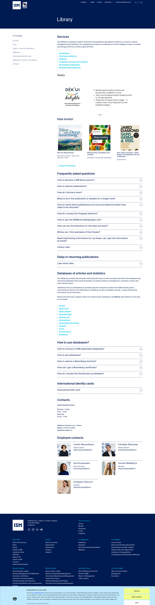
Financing (81, 545)
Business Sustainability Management (58, 574)
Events (99, 2)
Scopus (62, 306)
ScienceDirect (65, 320)
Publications (50, 547)
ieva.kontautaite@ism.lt (81, 468)
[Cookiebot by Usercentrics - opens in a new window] (15, 601)
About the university (19, 542)
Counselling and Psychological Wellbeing (125, 555)
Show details (98, 601)
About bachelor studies (21, 571)
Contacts (16, 64)
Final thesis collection (68, 56)
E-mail (80, 531)
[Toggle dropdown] (87, 2)
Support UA (16, 557)
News (93, 2)
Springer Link (64, 317)
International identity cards (22, 56)
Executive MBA (83, 574)
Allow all (136, 579)
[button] (98, 114)
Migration (81, 550)
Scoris (61, 329)
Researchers (50, 545)
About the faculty (51, 542)
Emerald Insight (65, 314)
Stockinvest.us (65, 332)
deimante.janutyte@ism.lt (82, 487)
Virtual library (64, 53)
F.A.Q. (15, 44)
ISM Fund (16, 555)
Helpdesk (81, 533)
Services (16, 41)
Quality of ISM (17, 550)
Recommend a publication (69, 65)
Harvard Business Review (69, 323)
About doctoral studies (119, 571)
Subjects (49, 552)
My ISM (80, 526)
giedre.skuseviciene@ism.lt (82, 450)
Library (80, 524)
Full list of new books (67, 166)
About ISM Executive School (87, 571)
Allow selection (137, 585)
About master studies (53, 571)
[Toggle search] (138, 2)
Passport (62, 326)
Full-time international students (89, 547)
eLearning (81, 528)
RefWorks (63, 59)
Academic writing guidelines (121, 552)
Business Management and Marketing (26, 574)
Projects (48, 550)
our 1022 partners (38, 581)
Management (116, 574)
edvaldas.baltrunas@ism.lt (127, 450)
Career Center (116, 542)
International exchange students (122, 547)
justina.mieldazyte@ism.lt (127, 468)
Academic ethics (18, 552)
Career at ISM (17, 559)
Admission (82, 542)
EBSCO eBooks (65, 311)
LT (136, 2)
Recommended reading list (70, 68)
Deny (136, 591)
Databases (16, 52)
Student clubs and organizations (122, 550)
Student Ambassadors (20, 564)
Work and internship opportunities (123, 545)
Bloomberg (63, 334)
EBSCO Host (64, 309)
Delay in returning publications (23, 48)
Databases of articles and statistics (25, 60)
